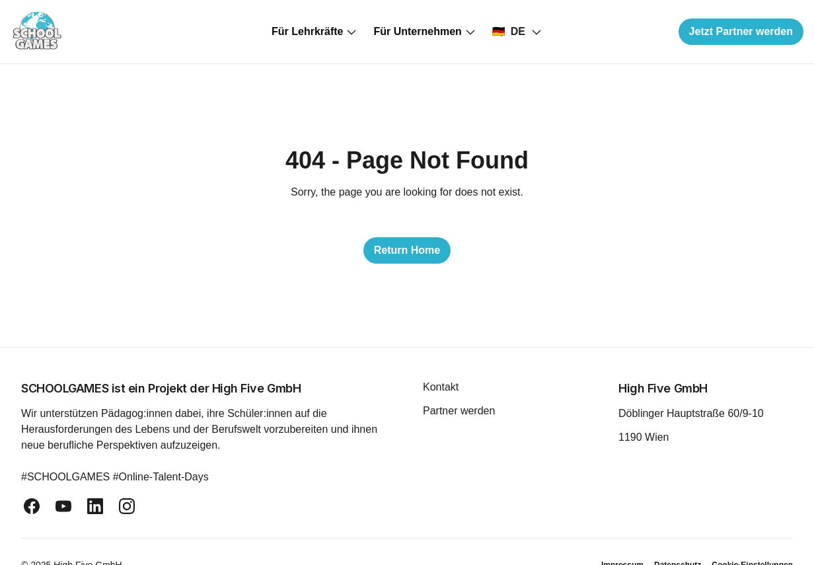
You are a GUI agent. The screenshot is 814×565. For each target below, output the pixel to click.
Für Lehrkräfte (314, 32)
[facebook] (31, 506)
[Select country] (517, 32)
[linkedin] (95, 506)
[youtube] (63, 506)
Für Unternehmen (424, 32)
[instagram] (126, 506)
